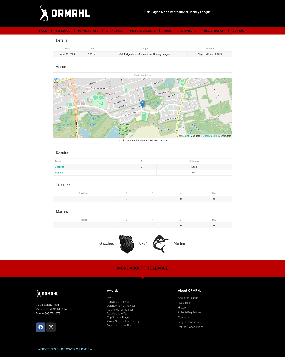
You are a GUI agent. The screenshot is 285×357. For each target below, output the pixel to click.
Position (83, 193)
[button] (142, 104)
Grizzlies (59, 166)
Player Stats (88, 30)
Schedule (63, 30)
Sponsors (188, 30)
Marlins (59, 172)
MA (214, 193)
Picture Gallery (142, 30)
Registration (214, 30)
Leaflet (184, 136)
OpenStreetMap (211, 136)
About (168, 30)
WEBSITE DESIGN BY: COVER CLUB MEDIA (65, 349)
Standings (114, 30)
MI (181, 193)
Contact (239, 30)
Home (43, 30)
